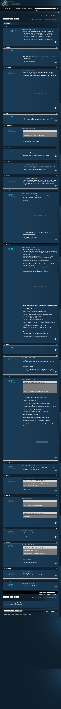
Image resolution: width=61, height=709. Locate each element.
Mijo (7, 113)
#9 (56, 191)
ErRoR (8, 495)
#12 (56, 355)
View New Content (41, 15)
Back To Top (6, 614)
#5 (56, 125)
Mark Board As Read (51, 15)
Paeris (8, 147)
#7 (56, 161)
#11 (56, 344)
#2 (56, 47)
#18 (56, 542)
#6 (56, 147)
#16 (56, 495)
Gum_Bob (9, 125)
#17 (56, 528)
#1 (56, 27)
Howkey (8, 355)
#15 (56, 475)
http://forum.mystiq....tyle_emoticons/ (31, 251)
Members (24, 8)
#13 (56, 377)
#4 (56, 113)
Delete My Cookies (19, 614)
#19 (56, 568)
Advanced (58, 8)
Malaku (8, 47)
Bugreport (30, 8)
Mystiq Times (8, 8)
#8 (56, 175)
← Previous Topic (42, 594)
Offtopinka (22, 15)
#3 (56, 67)
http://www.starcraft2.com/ (29, 238)
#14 (56, 463)
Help (57, 12)
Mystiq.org (16, 15)
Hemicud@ (9, 161)
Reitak (8, 27)
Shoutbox (36, 10)
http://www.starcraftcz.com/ (29, 234)
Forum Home (11, 614)
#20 (56, 581)
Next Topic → (54, 594)
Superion (8, 67)
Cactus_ (8, 581)
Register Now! (50, 12)
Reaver (8, 175)
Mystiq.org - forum (8, 15)
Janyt (7, 344)
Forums (18, 8)
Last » (17, 18)
